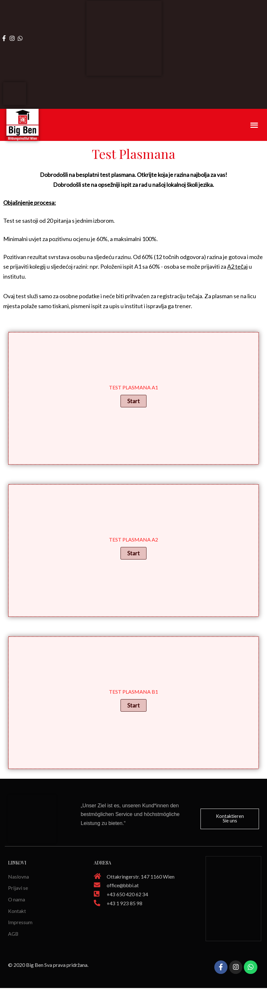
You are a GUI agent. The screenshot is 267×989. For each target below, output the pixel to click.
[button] (229, 818)
